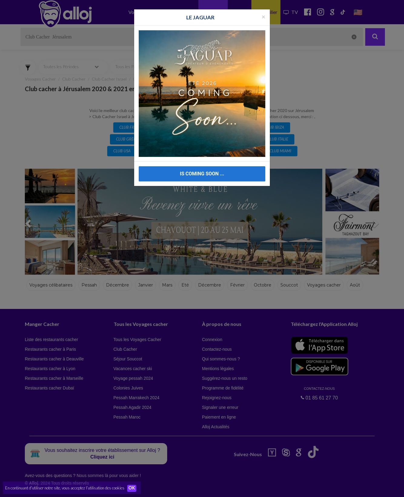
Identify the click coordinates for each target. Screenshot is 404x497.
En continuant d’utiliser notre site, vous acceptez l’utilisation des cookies (64, 487)
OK (133, 488)
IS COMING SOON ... (202, 174)
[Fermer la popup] (263, 16)
